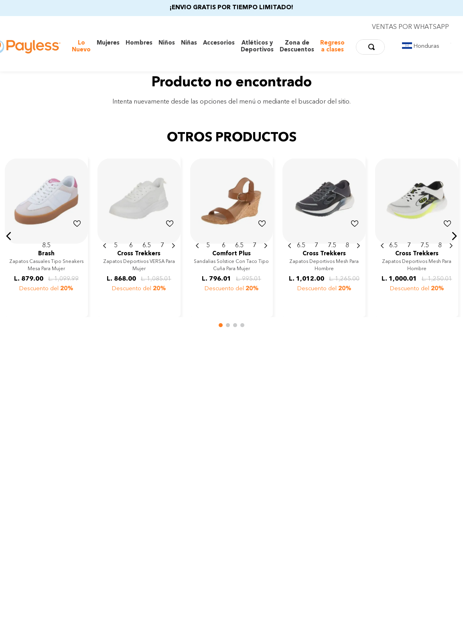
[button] (9, 236)
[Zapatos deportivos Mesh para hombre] (324, 236)
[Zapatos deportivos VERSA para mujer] (139, 236)
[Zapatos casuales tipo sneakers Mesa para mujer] (46, 236)
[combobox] (370, 47)
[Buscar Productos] (373, 47)
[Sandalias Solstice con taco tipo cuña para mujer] (231, 236)
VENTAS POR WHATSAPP (410, 27)
